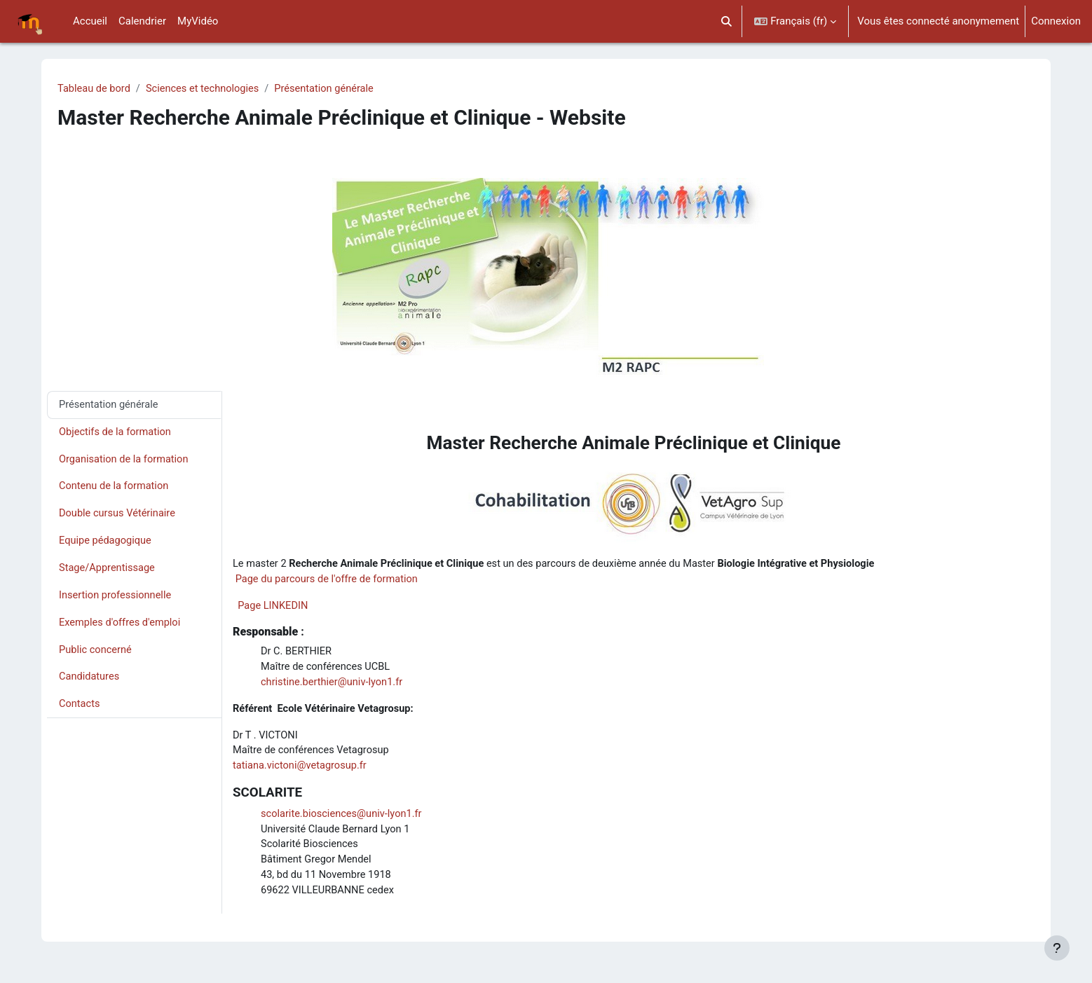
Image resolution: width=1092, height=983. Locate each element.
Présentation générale (331, 89)
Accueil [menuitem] (90, 21)
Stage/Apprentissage (108, 571)
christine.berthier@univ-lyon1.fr (334, 685)
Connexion (1056, 21)
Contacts (80, 709)
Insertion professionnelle (117, 599)
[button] (726, 21)
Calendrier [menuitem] (142, 21)
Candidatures (90, 682)
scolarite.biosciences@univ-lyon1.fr (343, 819)
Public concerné (96, 654)
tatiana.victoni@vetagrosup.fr (301, 770)
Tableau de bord (94, 89)
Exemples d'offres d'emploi (121, 627)
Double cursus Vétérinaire (119, 516)
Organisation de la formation (125, 461)
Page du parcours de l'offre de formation (329, 581)
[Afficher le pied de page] (1057, 948)
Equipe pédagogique (106, 543)
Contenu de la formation (115, 488)
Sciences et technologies (206, 89)
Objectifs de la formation (117, 433)
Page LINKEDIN (274, 607)
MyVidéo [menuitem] (197, 21)
